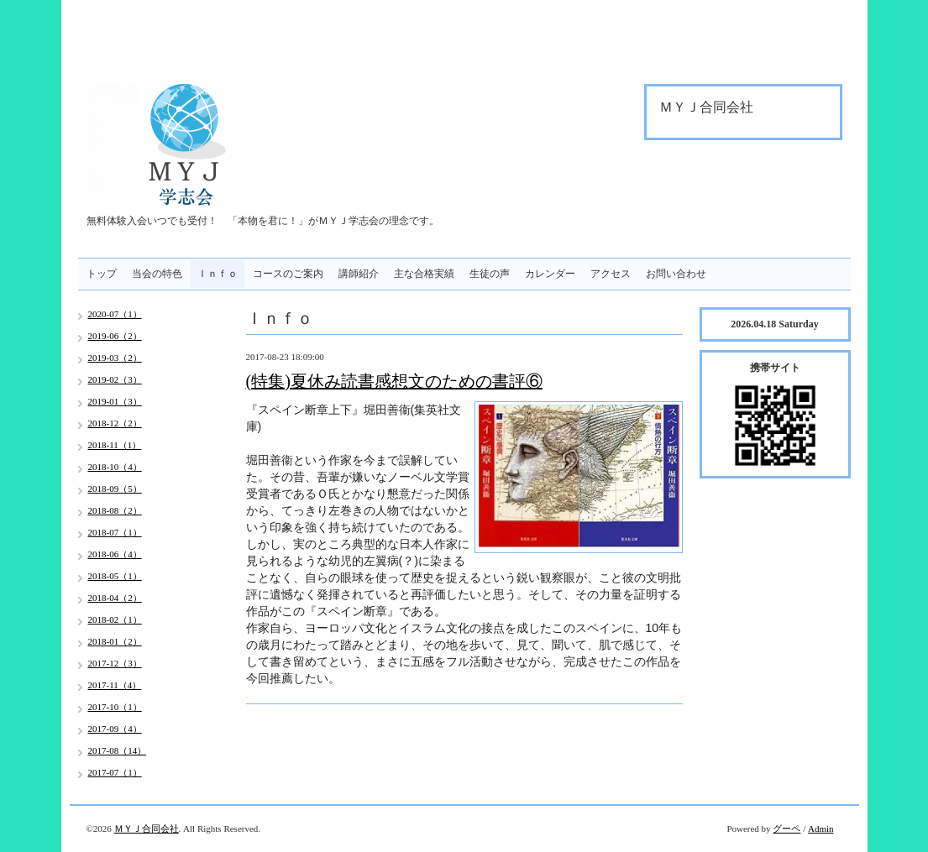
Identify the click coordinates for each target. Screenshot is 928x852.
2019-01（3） (115, 401)
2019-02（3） (115, 379)
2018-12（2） (115, 423)
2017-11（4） (115, 685)
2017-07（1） (115, 772)
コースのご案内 (288, 274)
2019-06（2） (115, 336)
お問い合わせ (676, 274)
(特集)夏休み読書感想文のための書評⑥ (394, 381)
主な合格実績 (424, 274)
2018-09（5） (115, 488)
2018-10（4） (115, 467)
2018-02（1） (115, 619)
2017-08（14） (117, 750)
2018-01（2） (115, 641)
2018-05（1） (115, 576)
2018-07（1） (115, 532)
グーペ (786, 828)
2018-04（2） (115, 598)
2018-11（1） (115, 445)
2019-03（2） (115, 358)
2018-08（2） (115, 510)
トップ (102, 274)
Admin (821, 828)
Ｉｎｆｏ (217, 274)
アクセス (610, 274)
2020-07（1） (115, 314)
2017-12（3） (115, 663)
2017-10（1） (115, 707)
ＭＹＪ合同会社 (146, 828)
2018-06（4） (115, 554)
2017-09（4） (115, 729)
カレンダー (550, 274)
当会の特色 (157, 274)
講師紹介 (358, 274)
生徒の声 (489, 274)
